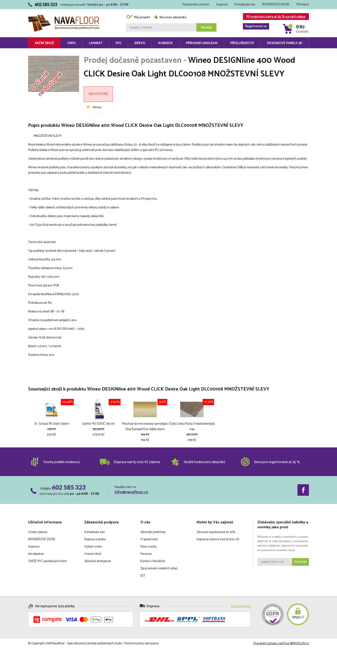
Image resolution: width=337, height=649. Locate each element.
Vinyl (71, 43)
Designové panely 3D (284, 43)
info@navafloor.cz (131, 492)
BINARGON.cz (299, 643)
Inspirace (222, 4)
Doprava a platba (95, 539)
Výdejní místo (93, 546)
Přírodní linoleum (201, 43)
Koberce (165, 43)
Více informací (241, 606)
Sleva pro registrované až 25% (216, 532)
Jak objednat (36, 553)
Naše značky (148, 546)
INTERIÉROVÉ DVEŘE (275, 4)
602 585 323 (69, 487)
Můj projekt (138, 17)
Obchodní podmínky (153, 532)
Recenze (146, 553)
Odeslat (300, 562)
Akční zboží (44, 43)
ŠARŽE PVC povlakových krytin (47, 561)
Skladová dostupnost (97, 561)
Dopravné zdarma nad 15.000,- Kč (218, 539)
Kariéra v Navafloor (152, 561)
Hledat (206, 27)
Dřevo (139, 43)
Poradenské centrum (196, 4)
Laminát (96, 43)
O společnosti (149, 539)
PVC (118, 43)
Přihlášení (303, 4)
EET (142, 575)
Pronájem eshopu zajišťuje (271, 643)
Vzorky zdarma (37, 532)
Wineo (97, 107)
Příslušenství (242, 43)
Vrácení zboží (92, 553)
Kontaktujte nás (245, 4)
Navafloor (63, 16)
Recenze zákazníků (170, 17)
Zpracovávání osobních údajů (159, 568)
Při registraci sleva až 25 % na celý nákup (274, 17)
